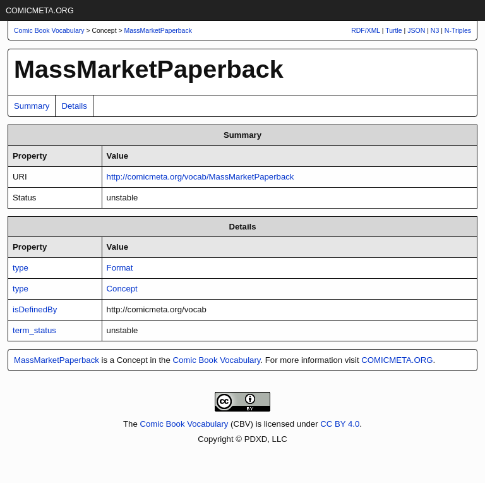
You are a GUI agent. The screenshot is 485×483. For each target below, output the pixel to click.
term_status (34, 330)
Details (74, 106)
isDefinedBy (35, 309)
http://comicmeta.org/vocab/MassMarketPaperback (200, 176)
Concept (122, 288)
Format (120, 267)
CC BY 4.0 (339, 424)
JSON (416, 30)
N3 (435, 30)
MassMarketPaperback (158, 30)
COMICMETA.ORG (40, 10)
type (20, 267)
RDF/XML (365, 30)
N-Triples (458, 30)
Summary (31, 106)
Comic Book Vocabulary (216, 360)
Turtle (393, 30)
